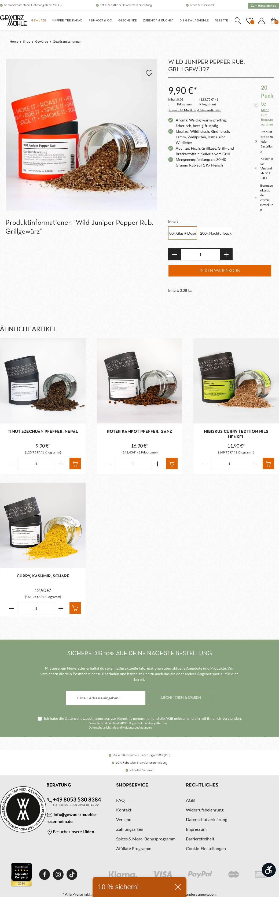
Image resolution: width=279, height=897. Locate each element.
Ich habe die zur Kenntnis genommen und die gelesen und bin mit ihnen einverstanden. (143, 718)
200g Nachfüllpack (216, 233)
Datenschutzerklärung (206, 819)
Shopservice (132, 785)
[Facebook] (44, 874)
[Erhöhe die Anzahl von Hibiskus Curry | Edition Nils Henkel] (254, 464)
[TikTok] (72, 874)
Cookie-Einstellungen (206, 848)
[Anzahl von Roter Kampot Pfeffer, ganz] (133, 464)
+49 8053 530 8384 (73, 799)
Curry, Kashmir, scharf (43, 576)
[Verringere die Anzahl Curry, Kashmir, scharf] (11, 608)
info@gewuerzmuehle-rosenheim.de (71, 818)
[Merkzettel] (249, 20)
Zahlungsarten (129, 829)
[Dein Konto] (261, 20)
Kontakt (123, 809)
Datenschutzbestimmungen (87, 718)
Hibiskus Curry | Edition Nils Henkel (236, 434)
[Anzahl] (200, 254)
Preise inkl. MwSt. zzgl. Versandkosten (194, 110)
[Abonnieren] (180, 698)
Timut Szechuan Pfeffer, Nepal (43, 432)
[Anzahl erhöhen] (226, 254)
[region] (81, 135)
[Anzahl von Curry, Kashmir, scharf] (36, 608)
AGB (169, 718)
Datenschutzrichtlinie (102, 727)
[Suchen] (237, 20)
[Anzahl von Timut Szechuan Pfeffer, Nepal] (36, 464)
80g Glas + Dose (182, 233)
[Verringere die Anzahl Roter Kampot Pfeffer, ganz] (108, 464)
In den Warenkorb (220, 271)
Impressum (196, 829)
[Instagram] (58, 874)
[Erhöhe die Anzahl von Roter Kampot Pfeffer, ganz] (157, 464)
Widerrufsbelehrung (204, 809)
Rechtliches (202, 785)
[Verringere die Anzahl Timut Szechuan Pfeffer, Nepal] (11, 464)
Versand (123, 819)
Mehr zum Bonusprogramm (267, 117)
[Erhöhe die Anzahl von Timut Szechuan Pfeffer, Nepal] (61, 464)
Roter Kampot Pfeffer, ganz (139, 432)
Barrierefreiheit (200, 838)
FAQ (120, 800)
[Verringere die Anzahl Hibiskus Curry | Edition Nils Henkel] (204, 464)
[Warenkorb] (273, 20)
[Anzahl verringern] (174, 254)
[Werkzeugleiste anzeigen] (269, 870)
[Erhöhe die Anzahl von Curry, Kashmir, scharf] (61, 608)
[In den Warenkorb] (75, 463)
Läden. (89, 831)
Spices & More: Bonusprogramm (145, 838)
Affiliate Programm (133, 848)
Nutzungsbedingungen (137, 727)
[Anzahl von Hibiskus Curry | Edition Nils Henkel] (229, 464)
